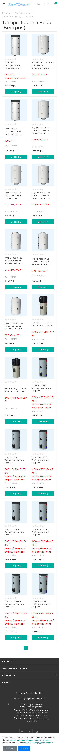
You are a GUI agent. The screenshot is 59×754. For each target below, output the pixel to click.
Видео (6, 682)
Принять (24, 748)
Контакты (8, 675)
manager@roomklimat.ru (31, 698)
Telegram (30, 732)
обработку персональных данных (33, 740)
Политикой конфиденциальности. (38, 743)
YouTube (37, 732)
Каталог (7, 661)
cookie (13, 740)
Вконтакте (22, 732)
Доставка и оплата (14, 668)
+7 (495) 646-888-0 (30, 693)
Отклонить (10, 748)
